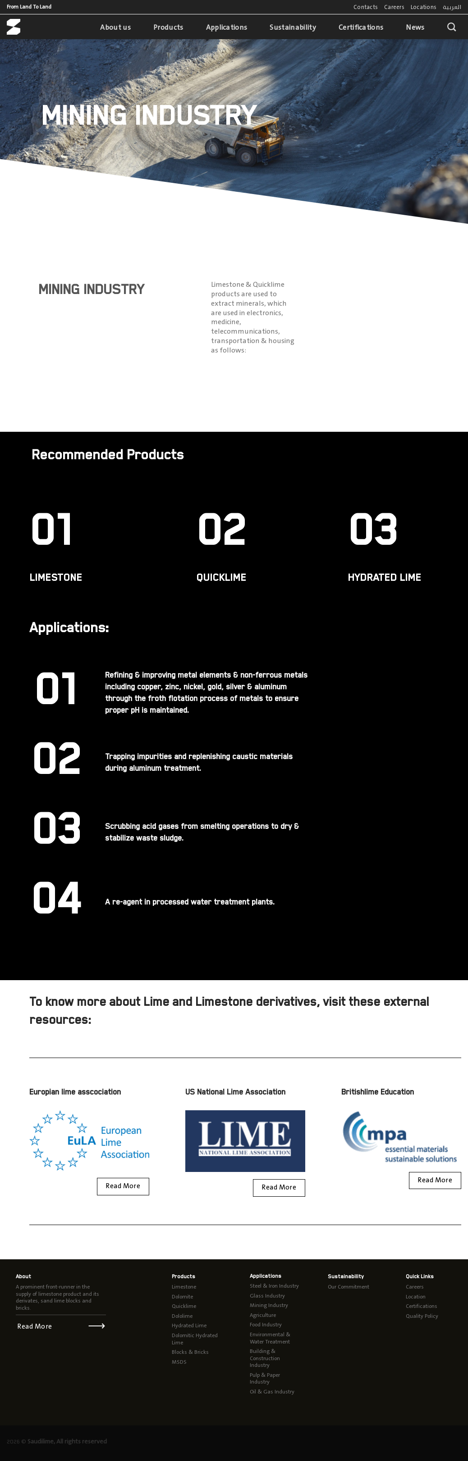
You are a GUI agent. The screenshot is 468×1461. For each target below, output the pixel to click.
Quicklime (184, 1306)
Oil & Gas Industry (272, 1391)
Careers (394, 7)
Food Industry (266, 1324)
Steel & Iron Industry (274, 1285)
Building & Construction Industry (265, 1358)
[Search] (451, 27)
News (415, 27)
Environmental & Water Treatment (270, 1338)
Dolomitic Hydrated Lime (195, 1339)
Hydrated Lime (189, 1325)
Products (168, 27)
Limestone (184, 1286)
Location (416, 1296)
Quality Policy (422, 1316)
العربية (452, 7)
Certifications (361, 27)
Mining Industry (269, 1305)
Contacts (365, 7)
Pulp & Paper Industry (265, 1378)
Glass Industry (267, 1295)
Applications (227, 27)
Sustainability (293, 27)
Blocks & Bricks (190, 1352)
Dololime (182, 1316)
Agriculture (263, 1315)
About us (115, 27)
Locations (423, 7)
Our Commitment (348, 1286)
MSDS (179, 1362)
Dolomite (182, 1296)
